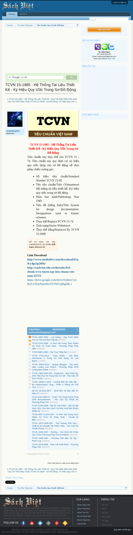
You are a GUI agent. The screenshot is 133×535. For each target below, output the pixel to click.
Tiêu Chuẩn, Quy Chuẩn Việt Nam (29, 93)
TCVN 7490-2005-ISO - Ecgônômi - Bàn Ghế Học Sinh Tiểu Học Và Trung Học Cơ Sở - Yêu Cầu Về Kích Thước (55, 376)
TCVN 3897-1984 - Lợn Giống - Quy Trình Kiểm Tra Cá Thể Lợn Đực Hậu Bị (55, 338)
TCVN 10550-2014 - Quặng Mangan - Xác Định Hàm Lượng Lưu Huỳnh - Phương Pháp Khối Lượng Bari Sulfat (55, 367)
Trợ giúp (105, 521)
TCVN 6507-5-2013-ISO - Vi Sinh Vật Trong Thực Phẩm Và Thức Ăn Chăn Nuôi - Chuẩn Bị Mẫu (55, 417)
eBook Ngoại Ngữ (84, 516)
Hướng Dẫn (81, 524)
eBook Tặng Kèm (83, 520)
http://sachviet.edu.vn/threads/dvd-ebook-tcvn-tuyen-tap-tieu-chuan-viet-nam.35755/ (51, 271)
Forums (12, 14)
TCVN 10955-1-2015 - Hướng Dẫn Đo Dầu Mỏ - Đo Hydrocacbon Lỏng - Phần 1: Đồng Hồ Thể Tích (55, 384)
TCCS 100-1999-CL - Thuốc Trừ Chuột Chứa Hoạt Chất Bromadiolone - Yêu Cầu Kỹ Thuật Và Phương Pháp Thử (55, 399)
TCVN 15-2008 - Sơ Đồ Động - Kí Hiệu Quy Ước (53, 101)
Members (23, 14)
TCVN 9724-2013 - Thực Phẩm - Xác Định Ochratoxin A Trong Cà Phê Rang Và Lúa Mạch (55, 358)
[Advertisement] (42, 51)
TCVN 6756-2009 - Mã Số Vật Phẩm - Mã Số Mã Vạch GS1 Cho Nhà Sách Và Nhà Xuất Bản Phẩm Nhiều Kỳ (55, 408)
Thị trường (106, 517)
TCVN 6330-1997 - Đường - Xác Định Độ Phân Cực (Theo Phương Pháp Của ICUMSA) (55, 433)
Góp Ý (104, 509)
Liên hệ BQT (107, 525)
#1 (78, 454)
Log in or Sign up (119, 2)
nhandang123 (56, 93)
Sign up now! (104, 29)
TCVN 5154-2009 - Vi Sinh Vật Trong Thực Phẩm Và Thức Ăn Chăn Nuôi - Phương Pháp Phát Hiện (55, 346)
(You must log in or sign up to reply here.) (63, 463)
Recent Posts (25, 18)
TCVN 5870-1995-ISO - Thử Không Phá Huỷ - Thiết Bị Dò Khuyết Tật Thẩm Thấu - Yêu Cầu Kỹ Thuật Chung (55, 426)
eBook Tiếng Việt (83, 505)
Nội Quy (105, 513)
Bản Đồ (105, 505)
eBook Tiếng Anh (83, 509)
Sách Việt (111, 59)
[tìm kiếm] (35, 77)
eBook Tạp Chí (82, 512)
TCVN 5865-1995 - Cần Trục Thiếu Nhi (49, 352)
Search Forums (11, 18)
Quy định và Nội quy (122, 530)
